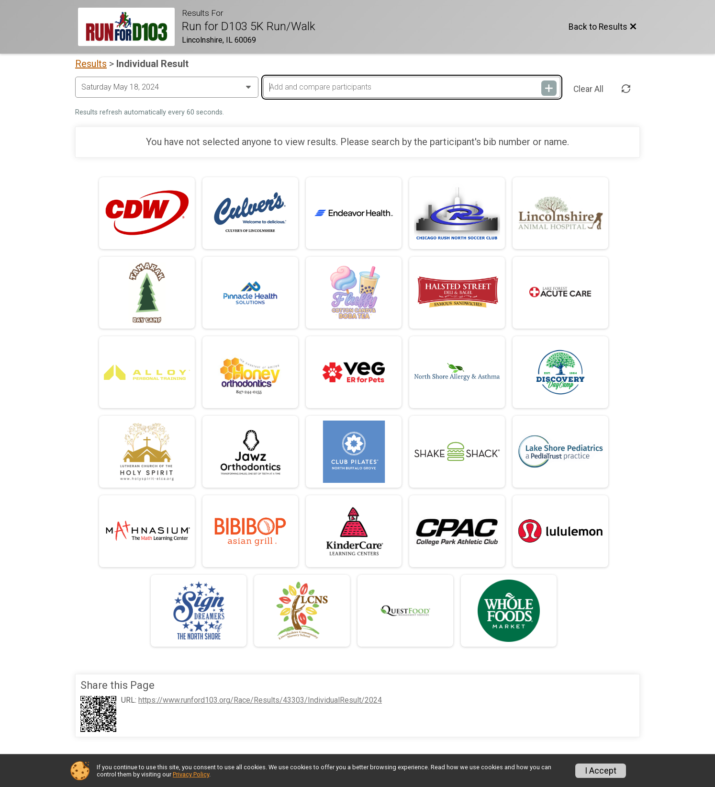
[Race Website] (130, 27)
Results (91, 63)
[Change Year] (166, 87)
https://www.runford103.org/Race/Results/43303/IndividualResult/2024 (260, 700)
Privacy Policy (191, 774)
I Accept (600, 771)
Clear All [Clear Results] (588, 89)
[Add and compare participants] (411, 87)
